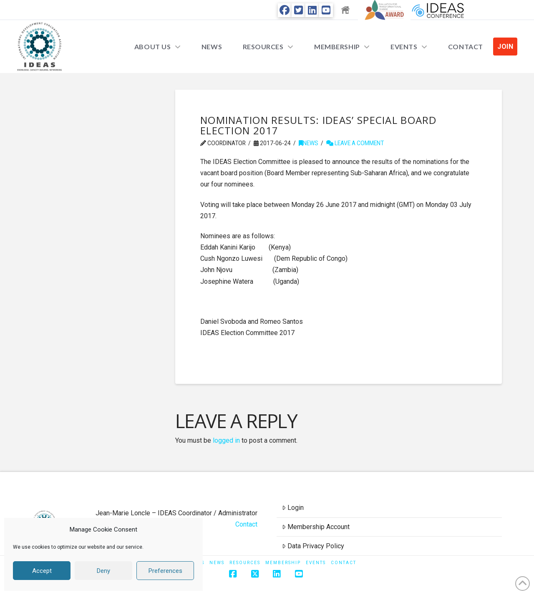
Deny (103, 571)
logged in (226, 440)
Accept (42, 571)
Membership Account (316, 527)
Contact (246, 524)
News (308, 143)
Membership (283, 562)
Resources (244, 562)
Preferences (165, 571)
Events (316, 562)
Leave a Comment (355, 143)
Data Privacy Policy (313, 546)
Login (293, 508)
